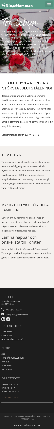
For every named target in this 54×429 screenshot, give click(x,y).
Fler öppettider (9, 397)
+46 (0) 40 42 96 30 (13, 309)
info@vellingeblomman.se (17, 314)
